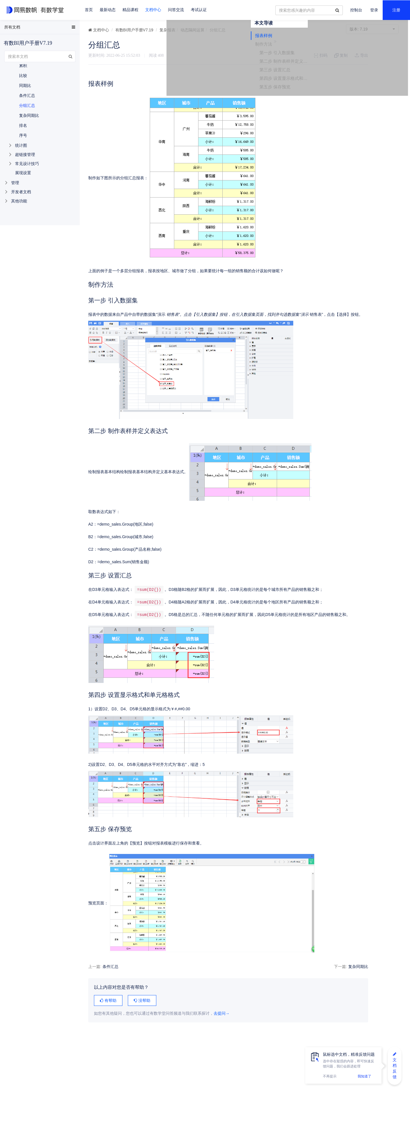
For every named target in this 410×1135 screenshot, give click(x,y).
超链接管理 (25, 154)
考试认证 (199, 10)
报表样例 (354, 54)
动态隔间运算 (192, 30)
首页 (89, 10)
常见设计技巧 (27, 163)
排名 (23, 125)
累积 (23, 65)
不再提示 (330, 1076)
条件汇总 (110, 975)
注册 (396, 10)
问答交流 (176, 10)
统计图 (21, 145)
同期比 (25, 85)
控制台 (356, 10)
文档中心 (153, 10)
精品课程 (130, 10)
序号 (23, 135)
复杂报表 (167, 30)
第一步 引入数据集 (368, 72)
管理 (15, 182)
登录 (374, 10)
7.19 (372, 29)
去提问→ (221, 1022)
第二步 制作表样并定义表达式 (375, 80)
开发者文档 (21, 192)
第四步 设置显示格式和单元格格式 (375, 97)
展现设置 (23, 172)
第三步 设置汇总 (366, 89)
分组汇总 (27, 105)
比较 (23, 75)
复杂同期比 (323, 975)
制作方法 (354, 63)
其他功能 (19, 201)
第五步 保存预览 (366, 106)
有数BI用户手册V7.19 (134, 30)
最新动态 (108, 10)
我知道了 (364, 1076)
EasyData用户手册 (18, 28)
